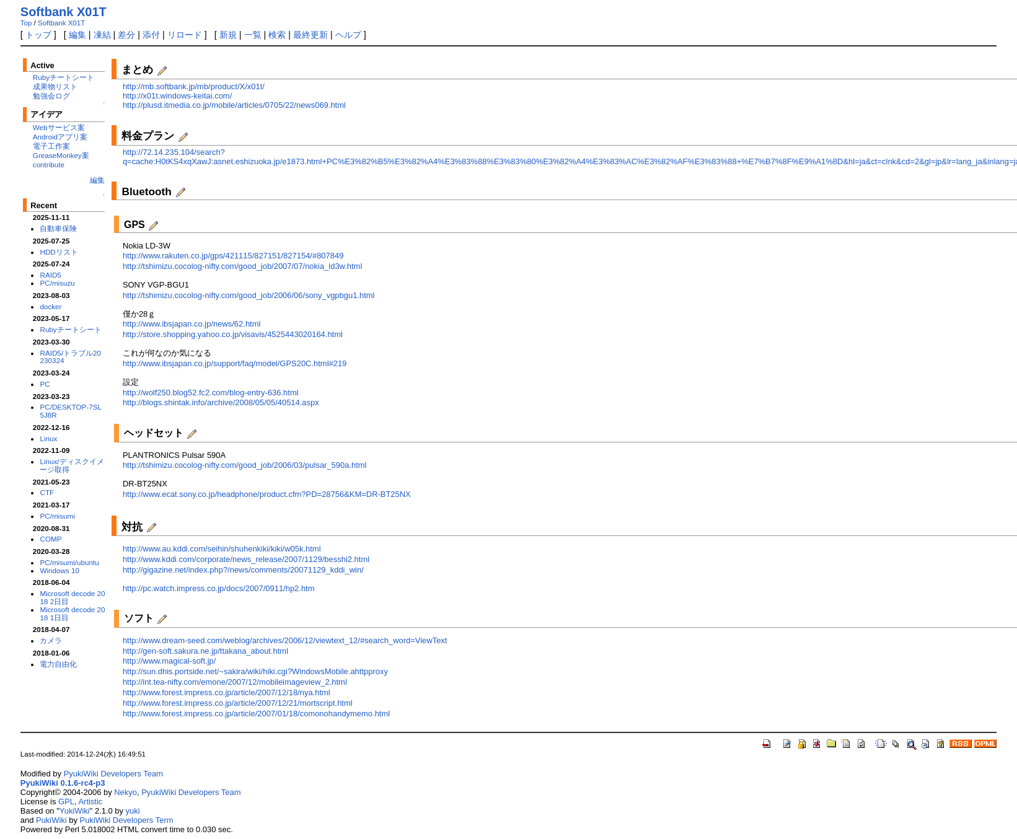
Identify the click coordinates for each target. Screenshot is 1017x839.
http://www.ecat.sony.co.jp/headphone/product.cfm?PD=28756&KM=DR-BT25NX (267, 494)
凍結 (102, 35)
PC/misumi (57, 516)
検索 (277, 35)
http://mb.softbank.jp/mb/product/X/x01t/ (194, 86)
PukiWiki (51, 820)
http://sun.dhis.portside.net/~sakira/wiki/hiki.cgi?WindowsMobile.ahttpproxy (255, 671)
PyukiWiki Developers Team (113, 773)
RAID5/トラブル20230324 (70, 357)
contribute (48, 164)
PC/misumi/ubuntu (69, 562)
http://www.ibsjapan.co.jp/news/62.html (191, 323)
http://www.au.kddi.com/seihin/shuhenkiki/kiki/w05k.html (222, 548)
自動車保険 (58, 228)
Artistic (90, 801)
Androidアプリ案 (60, 137)
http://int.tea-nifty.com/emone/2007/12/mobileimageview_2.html (235, 682)
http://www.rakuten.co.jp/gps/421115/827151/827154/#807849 (233, 255)
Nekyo (125, 792)
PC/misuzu (57, 283)
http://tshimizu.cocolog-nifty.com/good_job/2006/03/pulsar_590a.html (245, 465)
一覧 (253, 35)
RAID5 (50, 275)
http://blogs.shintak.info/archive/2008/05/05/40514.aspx (221, 402)
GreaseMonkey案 (61, 155)
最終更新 (310, 35)
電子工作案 (51, 146)
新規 (228, 35)
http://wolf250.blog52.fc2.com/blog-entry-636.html (211, 392)
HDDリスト (58, 252)
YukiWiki (74, 810)
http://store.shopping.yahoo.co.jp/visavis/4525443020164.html (233, 334)
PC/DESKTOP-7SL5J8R (71, 411)
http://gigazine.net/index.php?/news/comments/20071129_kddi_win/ (243, 569)
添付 (151, 35)
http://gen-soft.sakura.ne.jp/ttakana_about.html (205, 651)
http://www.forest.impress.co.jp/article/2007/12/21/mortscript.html (238, 703)
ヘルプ (348, 35)
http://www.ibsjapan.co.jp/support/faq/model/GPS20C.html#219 (234, 363)
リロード (184, 35)
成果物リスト (55, 86)
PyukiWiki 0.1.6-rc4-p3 (62, 783)
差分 (126, 35)
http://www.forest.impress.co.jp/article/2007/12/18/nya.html (226, 692)
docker (50, 306)
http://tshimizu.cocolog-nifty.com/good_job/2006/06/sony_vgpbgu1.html (249, 295)
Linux (48, 438)
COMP (50, 539)
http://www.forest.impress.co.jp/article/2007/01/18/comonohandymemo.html (256, 713)
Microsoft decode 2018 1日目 (72, 613)
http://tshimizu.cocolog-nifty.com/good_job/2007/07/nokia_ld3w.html (242, 266)
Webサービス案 (59, 127)
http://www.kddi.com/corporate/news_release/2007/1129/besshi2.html (246, 559)
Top (26, 23)
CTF (47, 492)
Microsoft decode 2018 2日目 (72, 597)
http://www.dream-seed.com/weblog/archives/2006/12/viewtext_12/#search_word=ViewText (285, 640)
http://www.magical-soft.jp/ (169, 660)
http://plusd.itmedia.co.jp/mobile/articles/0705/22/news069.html (234, 105)
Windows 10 (59, 570)
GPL (66, 801)
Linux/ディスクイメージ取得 (71, 465)
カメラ (51, 640)
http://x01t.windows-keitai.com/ (177, 95)
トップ (38, 35)
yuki (133, 810)
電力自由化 (58, 664)
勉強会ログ (51, 96)
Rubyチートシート (63, 77)
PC (45, 384)
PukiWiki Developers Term (127, 820)
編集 (77, 35)
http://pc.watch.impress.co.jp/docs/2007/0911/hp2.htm (219, 588)
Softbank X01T (63, 12)
